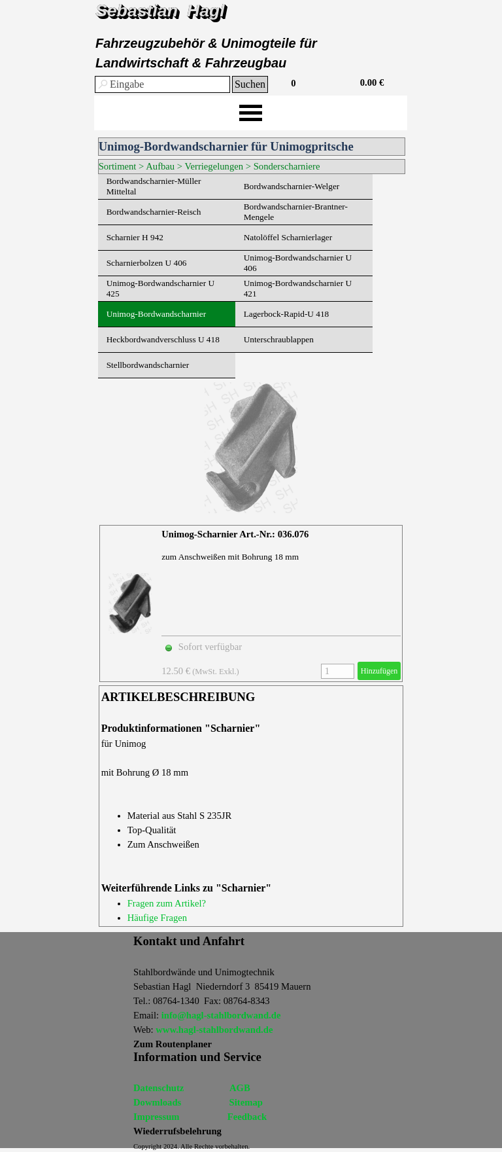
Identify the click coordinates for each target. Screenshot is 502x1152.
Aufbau (160, 166)
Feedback (247, 1116)
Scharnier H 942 (135, 237)
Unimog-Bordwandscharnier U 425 (160, 288)
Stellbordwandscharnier (148, 365)
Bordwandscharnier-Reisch (154, 212)
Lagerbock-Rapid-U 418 (286, 314)
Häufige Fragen (157, 917)
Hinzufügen (379, 670)
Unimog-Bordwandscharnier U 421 (298, 288)
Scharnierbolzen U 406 (147, 263)
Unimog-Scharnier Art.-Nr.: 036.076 (235, 534)
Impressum (156, 1116)
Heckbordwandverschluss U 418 (163, 339)
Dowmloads (157, 1102)
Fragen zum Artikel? (166, 903)
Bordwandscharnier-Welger (292, 186)
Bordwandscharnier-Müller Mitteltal (154, 186)
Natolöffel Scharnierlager (288, 237)
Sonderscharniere (287, 166)
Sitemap (246, 1102)
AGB (239, 1088)
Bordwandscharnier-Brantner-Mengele (296, 212)
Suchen (250, 84)
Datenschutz (158, 1088)
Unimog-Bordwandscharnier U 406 (298, 263)
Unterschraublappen (279, 339)
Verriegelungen (214, 166)
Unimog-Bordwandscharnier (157, 314)
